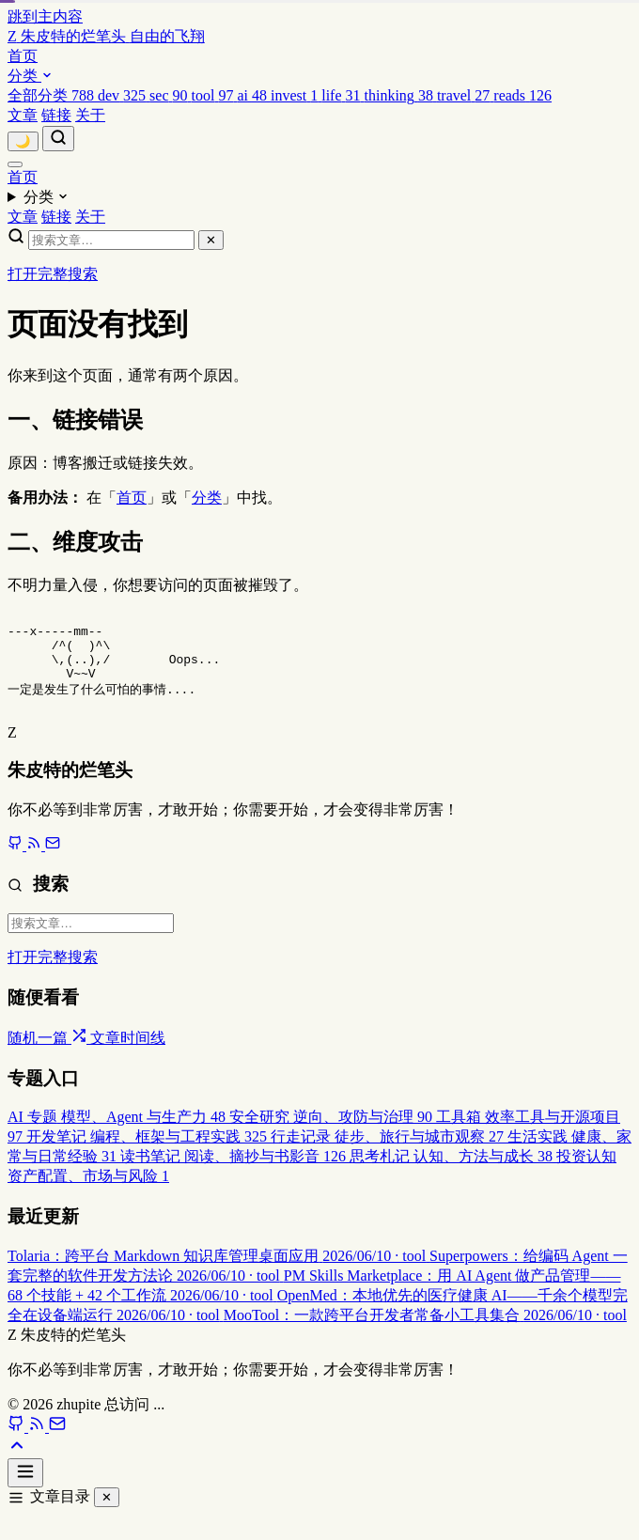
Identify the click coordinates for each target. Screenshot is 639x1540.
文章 (23, 115)
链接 (56, 115)
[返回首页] (106, 36)
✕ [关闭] (106, 1515)
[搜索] (58, 138)
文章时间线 (127, 1056)
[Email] (57, 1445)
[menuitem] (53, 95)
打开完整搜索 (53, 274)
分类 (30, 76)
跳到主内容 (45, 16)
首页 (23, 56)
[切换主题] (23, 141)
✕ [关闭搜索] (211, 240)
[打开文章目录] (25, 1490)
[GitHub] (18, 1445)
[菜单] (15, 164)
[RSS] (38, 1445)
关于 (90, 115)
